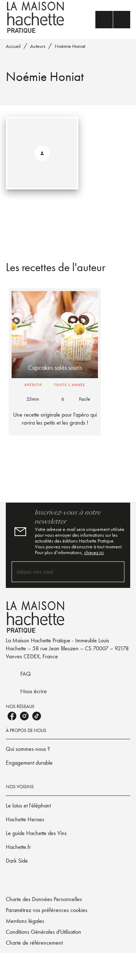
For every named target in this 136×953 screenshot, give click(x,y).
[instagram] (24, 716)
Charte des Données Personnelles (44, 899)
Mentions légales (25, 921)
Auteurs (37, 46)
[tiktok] (36, 716)
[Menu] (112, 19)
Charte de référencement (34, 942)
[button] (55, 361)
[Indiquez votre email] (59, 571)
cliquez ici (94, 552)
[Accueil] (36, 17)
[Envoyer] (115, 571)
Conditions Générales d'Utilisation (43, 932)
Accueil (13, 46)
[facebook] (12, 716)
